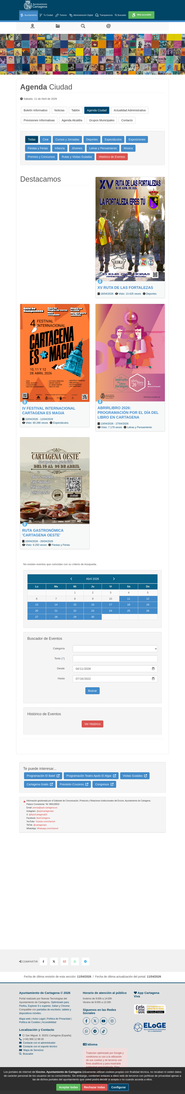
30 (92, 616)
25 (128, 610)
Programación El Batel (43, 775)
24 (110, 610)
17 (110, 604)
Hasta (61, 678)
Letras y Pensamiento (103, 148)
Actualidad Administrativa (129, 110)
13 (36, 604)
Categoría (59, 648)
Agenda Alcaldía (72, 120)
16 (92, 604)
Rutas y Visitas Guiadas (77, 156)
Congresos (104, 784)
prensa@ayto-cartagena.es (45, 808)
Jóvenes (77, 148)
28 (56, 616)
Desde (61, 668)
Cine (45, 139)
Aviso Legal (38, 1018)
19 (147, 604)
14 (56, 604)
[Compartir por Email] (64, 961)
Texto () (59, 658)
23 (92, 610)
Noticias (59, 110)
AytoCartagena (43, 818)
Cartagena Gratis (40, 784)
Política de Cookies (29, 1022)
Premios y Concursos (41, 156)
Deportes (92, 139)
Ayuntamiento (28, 15)
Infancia (60, 148)
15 (74, 604)
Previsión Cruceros (74, 784)
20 (36, 610)
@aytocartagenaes (45, 811)
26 (147, 610)
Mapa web (24, 1018)
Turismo (61, 15)
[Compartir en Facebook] (43, 961)
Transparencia (103, 15)
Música (128, 148)
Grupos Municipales (102, 120)
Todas (31, 139)
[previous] (71, 578)
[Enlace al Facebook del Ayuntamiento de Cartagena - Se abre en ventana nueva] (86, 1020)
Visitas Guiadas (135, 775)
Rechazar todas (94, 1087)
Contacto (127, 120)
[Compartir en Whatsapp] (75, 961)
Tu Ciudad (46, 15)
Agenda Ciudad (97, 110)
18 (128, 604)
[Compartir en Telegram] (85, 961)
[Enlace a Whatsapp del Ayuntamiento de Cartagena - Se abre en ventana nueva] (86, 1031)
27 (36, 616)
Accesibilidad (49, 1022)
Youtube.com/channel (45, 821)
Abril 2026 (92, 578)
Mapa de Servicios (31, 1050)
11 (128, 598)
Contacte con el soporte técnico (40, 1046)
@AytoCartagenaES (38, 814)
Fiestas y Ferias (38, 148)
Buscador (120, 15)
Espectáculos (113, 139)
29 (74, 616)
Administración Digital (81, 15)
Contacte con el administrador (39, 1042)
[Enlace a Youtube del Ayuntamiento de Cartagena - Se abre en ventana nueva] (103, 1020)
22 (74, 610)
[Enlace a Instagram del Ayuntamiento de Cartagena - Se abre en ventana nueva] (112, 1020)
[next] (113, 578)
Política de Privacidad (58, 1018)
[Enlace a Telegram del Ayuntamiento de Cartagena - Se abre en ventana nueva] (95, 1031)
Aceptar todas (68, 1087)
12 (147, 598)
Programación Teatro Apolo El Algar (91, 775)
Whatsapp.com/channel (47, 828)
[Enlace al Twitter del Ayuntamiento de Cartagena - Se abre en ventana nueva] (95, 1020)
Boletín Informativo (35, 110)
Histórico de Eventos (112, 156)
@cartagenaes (40, 825)
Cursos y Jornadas (67, 139)
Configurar (118, 1087)
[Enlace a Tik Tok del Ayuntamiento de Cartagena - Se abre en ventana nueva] (103, 1031)
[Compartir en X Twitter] (54, 961)
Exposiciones (137, 139)
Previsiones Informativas (39, 120)
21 (56, 610)
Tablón (76, 110)
